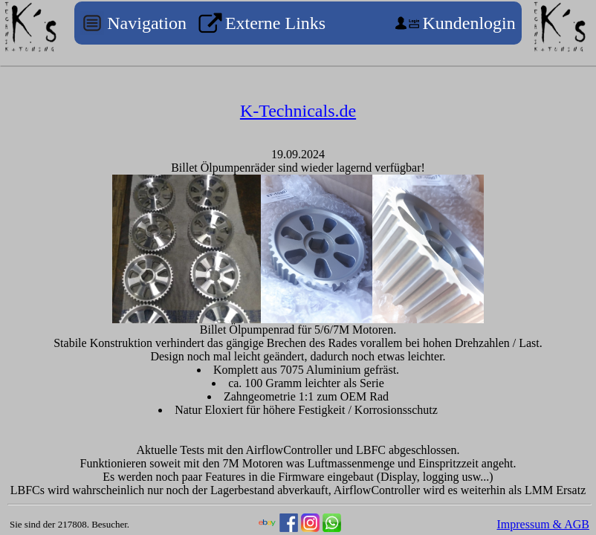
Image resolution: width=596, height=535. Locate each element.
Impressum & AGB (543, 524)
